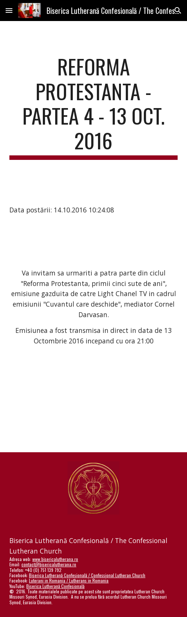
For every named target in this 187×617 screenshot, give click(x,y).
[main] (93, 107)
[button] (9, 10)
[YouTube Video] (93, 405)
